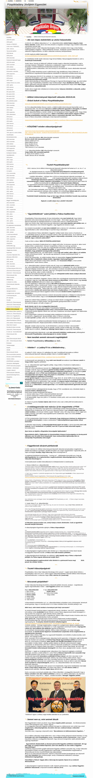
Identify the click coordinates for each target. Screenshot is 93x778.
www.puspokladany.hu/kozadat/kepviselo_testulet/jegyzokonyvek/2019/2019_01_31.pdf (49, 477)
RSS (25, 0)
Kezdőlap (29, 36)
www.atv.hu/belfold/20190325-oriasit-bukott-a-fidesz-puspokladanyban (48, 104)
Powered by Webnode (78, 776)
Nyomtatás (31, 0)
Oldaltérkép (19, 0)
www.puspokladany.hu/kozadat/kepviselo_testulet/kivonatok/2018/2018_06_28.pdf (52, 623)
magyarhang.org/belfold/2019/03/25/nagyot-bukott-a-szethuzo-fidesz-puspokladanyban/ (54, 120)
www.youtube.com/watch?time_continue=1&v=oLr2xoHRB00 (45, 357)
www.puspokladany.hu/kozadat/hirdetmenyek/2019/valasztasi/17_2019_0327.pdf (51, 56)
